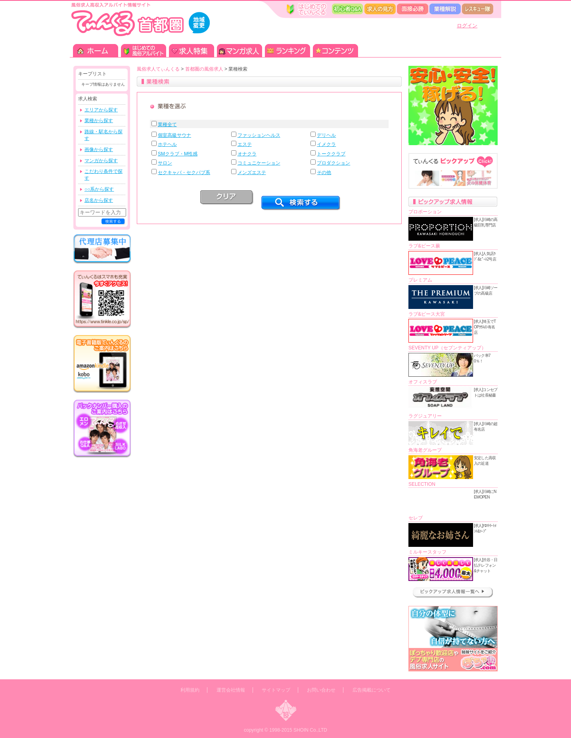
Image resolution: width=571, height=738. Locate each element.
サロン (165, 163)
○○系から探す (99, 189)
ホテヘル (167, 144)
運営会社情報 (231, 690)
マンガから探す (101, 160)
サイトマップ (276, 690)
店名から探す (98, 200)
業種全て (167, 124)
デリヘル (326, 135)
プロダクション (333, 163)
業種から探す (98, 120)
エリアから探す (101, 110)
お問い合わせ (321, 690)
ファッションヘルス (259, 135)
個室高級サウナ (174, 135)
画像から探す (98, 149)
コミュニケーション (259, 163)
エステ (245, 144)
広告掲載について (372, 690)
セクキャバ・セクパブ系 (184, 172)
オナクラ (247, 154)
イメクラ (326, 144)
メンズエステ (252, 172)
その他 (324, 172)
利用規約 (189, 690)
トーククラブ (331, 154)
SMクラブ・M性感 (177, 154)
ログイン (467, 26)
